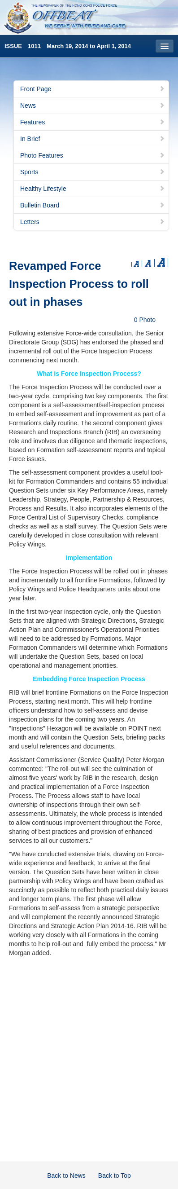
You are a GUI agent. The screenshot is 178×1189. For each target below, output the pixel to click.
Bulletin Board (92, 205)
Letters (92, 221)
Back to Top (114, 1175)
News (92, 105)
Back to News (66, 1175)
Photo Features (92, 155)
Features (92, 122)
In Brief (92, 138)
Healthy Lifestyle (92, 188)
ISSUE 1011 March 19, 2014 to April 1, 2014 (67, 46)
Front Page (92, 88)
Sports (92, 172)
